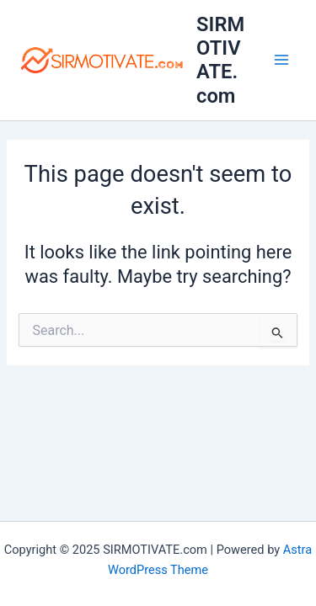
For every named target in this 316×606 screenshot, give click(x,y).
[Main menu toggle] (281, 60)
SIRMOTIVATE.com (220, 60)
